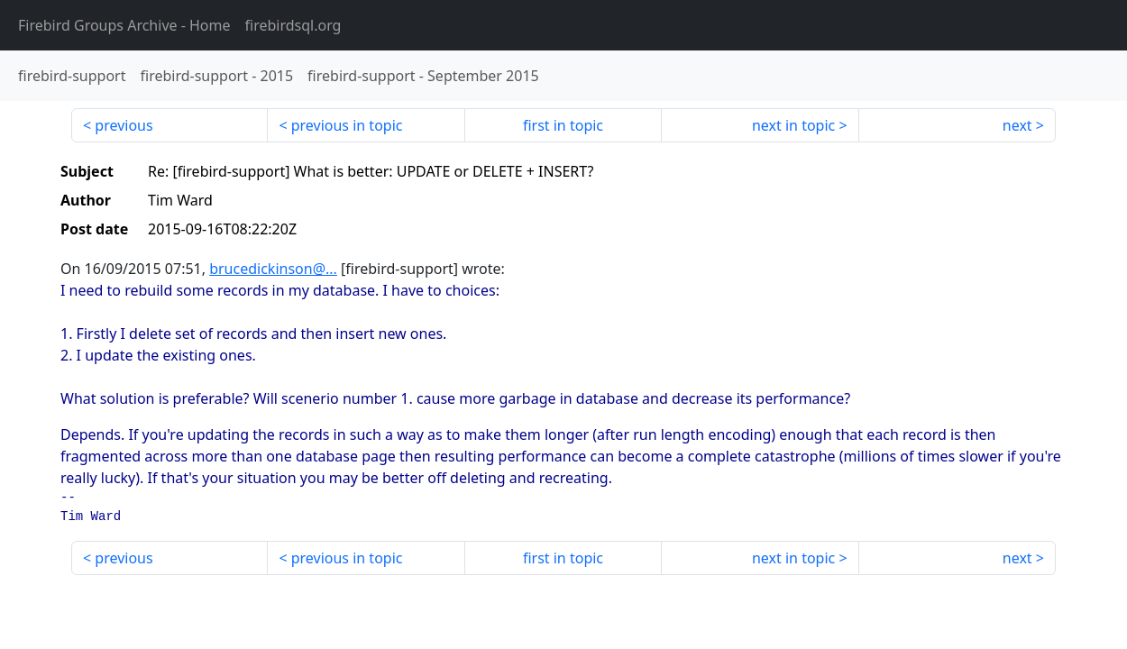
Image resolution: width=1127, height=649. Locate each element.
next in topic (793, 125)
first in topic (563, 125)
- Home (124, 25)
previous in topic (347, 125)
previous (123, 125)
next (1017, 125)
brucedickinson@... (273, 269)
